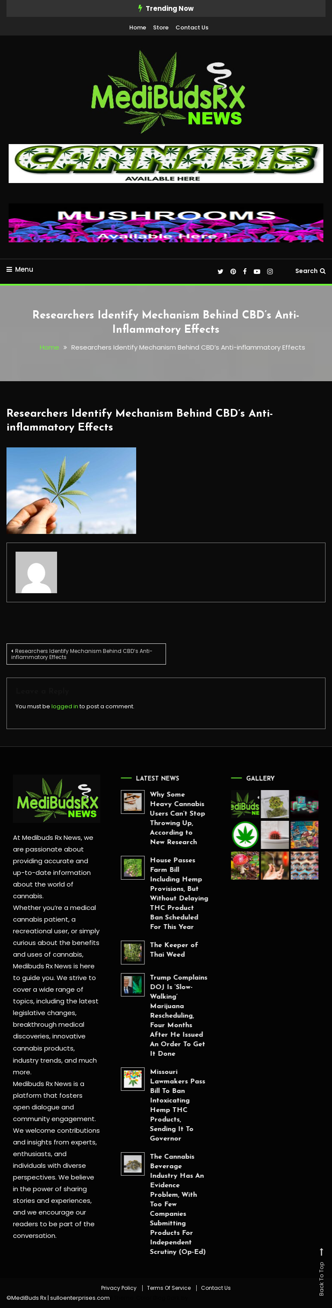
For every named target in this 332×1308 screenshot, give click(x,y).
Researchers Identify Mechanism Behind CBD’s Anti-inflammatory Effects (82, 653)
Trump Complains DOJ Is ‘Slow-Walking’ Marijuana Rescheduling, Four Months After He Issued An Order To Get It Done (158, 1015)
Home (137, 27)
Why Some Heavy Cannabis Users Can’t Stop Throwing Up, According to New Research (157, 818)
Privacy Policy (119, 1288)
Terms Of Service (169, 1288)
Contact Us (192, 27)
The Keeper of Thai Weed (154, 950)
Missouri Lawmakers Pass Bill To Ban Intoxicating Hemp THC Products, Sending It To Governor (157, 1105)
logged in (64, 706)
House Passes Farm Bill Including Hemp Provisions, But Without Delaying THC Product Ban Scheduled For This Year (159, 894)
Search (310, 271)
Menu (19, 269)
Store (161, 27)
